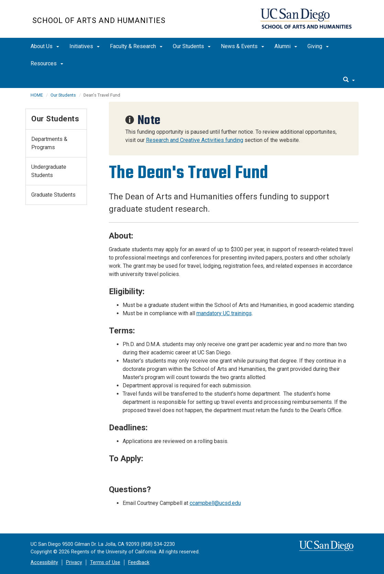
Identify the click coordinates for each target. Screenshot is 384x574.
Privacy (74, 562)
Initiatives (84, 46)
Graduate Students (53, 194)
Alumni (285, 46)
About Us (45, 46)
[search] (349, 80)
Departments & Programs (49, 143)
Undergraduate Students (48, 171)
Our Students (192, 46)
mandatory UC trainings (224, 313)
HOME (37, 95)
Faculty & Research (136, 46)
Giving (318, 46)
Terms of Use (105, 562)
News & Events (242, 46)
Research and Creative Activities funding (194, 140)
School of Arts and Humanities (99, 20)
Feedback (138, 562)
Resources (47, 63)
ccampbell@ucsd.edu (215, 503)
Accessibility (44, 562)
